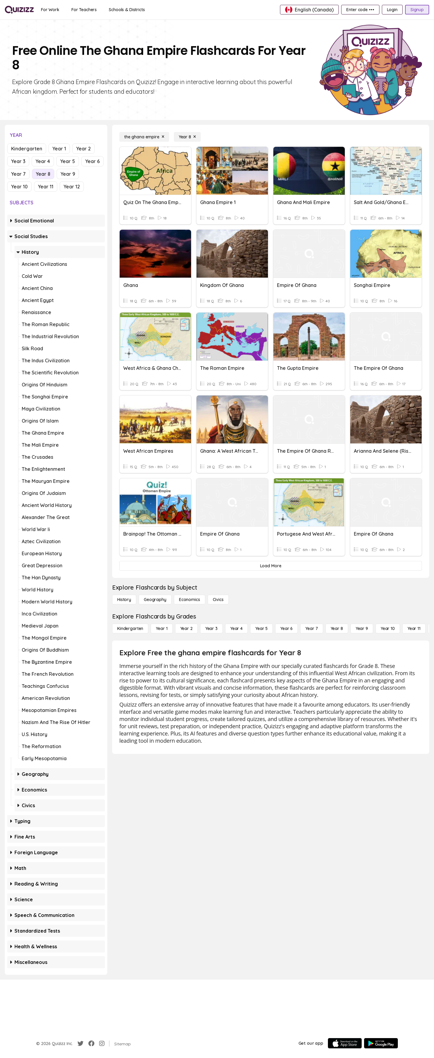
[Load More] (270, 566)
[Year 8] (187, 137)
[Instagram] (102, 1043)
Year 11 (45, 187)
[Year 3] (211, 628)
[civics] (218, 599)
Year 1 (59, 149)
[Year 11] (414, 628)
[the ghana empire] (144, 137)
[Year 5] (261, 628)
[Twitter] (80, 1043)
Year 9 (68, 174)
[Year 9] (362, 628)
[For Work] (50, 9)
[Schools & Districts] (126, 9)
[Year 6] (286, 628)
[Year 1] (161, 628)
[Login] (392, 9)
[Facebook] (91, 1043)
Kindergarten (26, 149)
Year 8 (43, 174)
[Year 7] (311, 628)
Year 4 (43, 161)
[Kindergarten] (130, 628)
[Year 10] (388, 628)
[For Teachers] (84, 9)
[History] (124, 599)
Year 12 (72, 187)
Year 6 (92, 161)
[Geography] (155, 599)
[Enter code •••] (360, 9)
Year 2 (83, 149)
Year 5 (67, 161)
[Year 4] (236, 628)
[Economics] (189, 599)
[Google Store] (381, 1043)
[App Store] (345, 1043)
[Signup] (417, 9)
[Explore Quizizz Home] (19, 10)
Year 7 (18, 174)
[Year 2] (186, 628)
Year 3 (18, 161)
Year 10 (19, 187)
